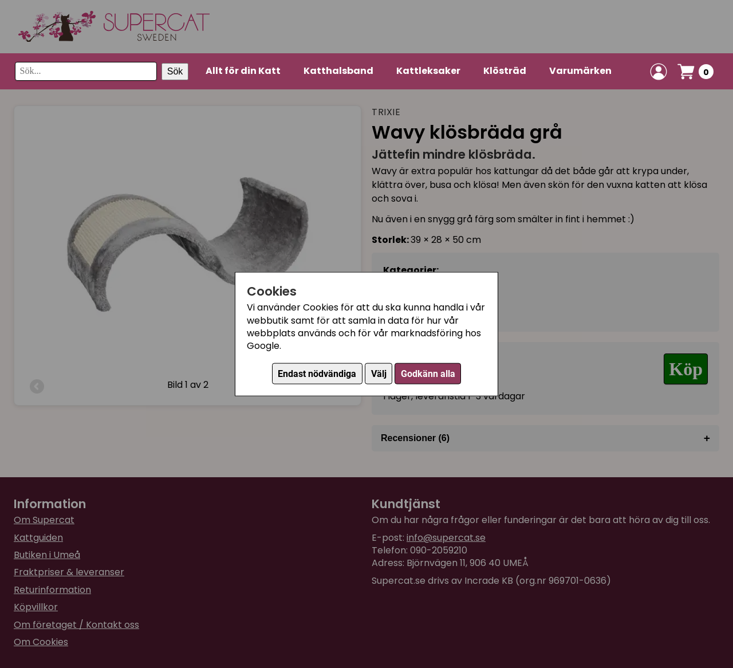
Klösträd (504, 70)
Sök (175, 71)
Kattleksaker (428, 70)
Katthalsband (338, 70)
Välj (379, 373)
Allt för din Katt (243, 70)
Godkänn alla (428, 373)
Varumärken (580, 70)
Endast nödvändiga (317, 373)
